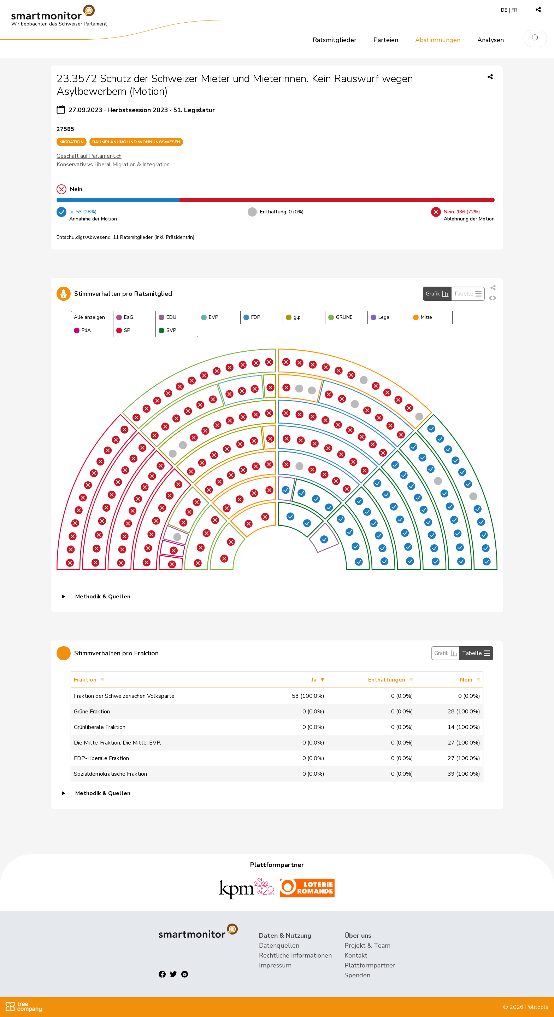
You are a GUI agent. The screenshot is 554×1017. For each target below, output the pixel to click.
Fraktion (85, 680)
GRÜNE (340, 317)
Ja (314, 680)
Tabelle (468, 294)
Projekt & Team (367, 945)
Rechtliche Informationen (295, 955)
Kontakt (355, 955)
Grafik (437, 294)
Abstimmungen (437, 40)
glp (293, 317)
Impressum (275, 965)
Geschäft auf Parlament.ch (89, 156)
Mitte (422, 317)
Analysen (490, 40)
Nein (466, 680)
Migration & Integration (141, 164)
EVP (209, 317)
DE (504, 10)
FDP (251, 317)
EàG (124, 317)
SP (123, 330)
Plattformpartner (369, 965)
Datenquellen (279, 945)
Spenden (357, 975)
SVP (167, 330)
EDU (167, 317)
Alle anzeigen (89, 317)
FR (514, 10)
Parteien (385, 40)
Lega (380, 317)
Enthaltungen (386, 680)
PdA (82, 330)
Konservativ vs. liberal (84, 164)
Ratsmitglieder (334, 40)
